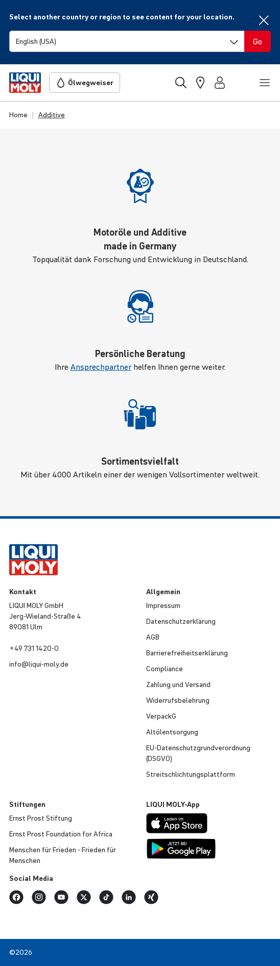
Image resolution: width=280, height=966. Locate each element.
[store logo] (25, 82)
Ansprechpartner (101, 366)
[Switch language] (127, 41)
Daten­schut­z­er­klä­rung (181, 621)
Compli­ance (164, 669)
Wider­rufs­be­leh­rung (177, 700)
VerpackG (161, 716)
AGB (152, 637)
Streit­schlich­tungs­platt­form (190, 774)
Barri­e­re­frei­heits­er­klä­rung (187, 653)
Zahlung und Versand (178, 684)
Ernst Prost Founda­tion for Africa (60, 834)
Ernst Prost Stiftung (40, 818)
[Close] (263, 20)
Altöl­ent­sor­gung (172, 732)
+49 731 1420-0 (34, 648)
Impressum (163, 605)
